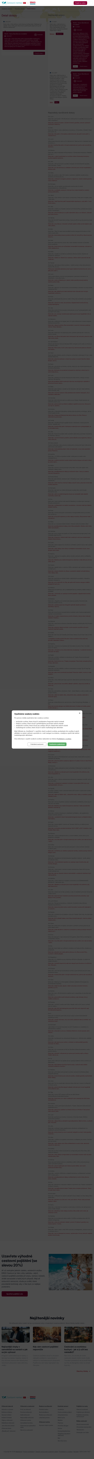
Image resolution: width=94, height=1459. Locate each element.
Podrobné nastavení (37, 744)
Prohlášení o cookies (64, 739)
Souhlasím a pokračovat (57, 744)
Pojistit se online (80, 3)
